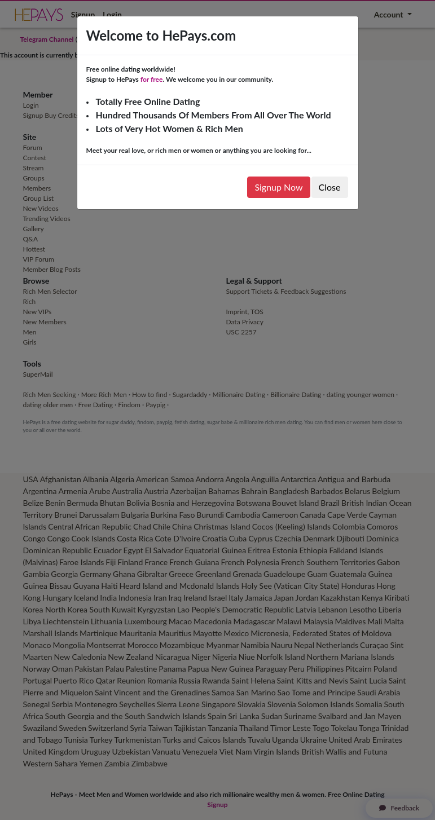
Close (330, 187)
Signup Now (278, 187)
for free (151, 79)
